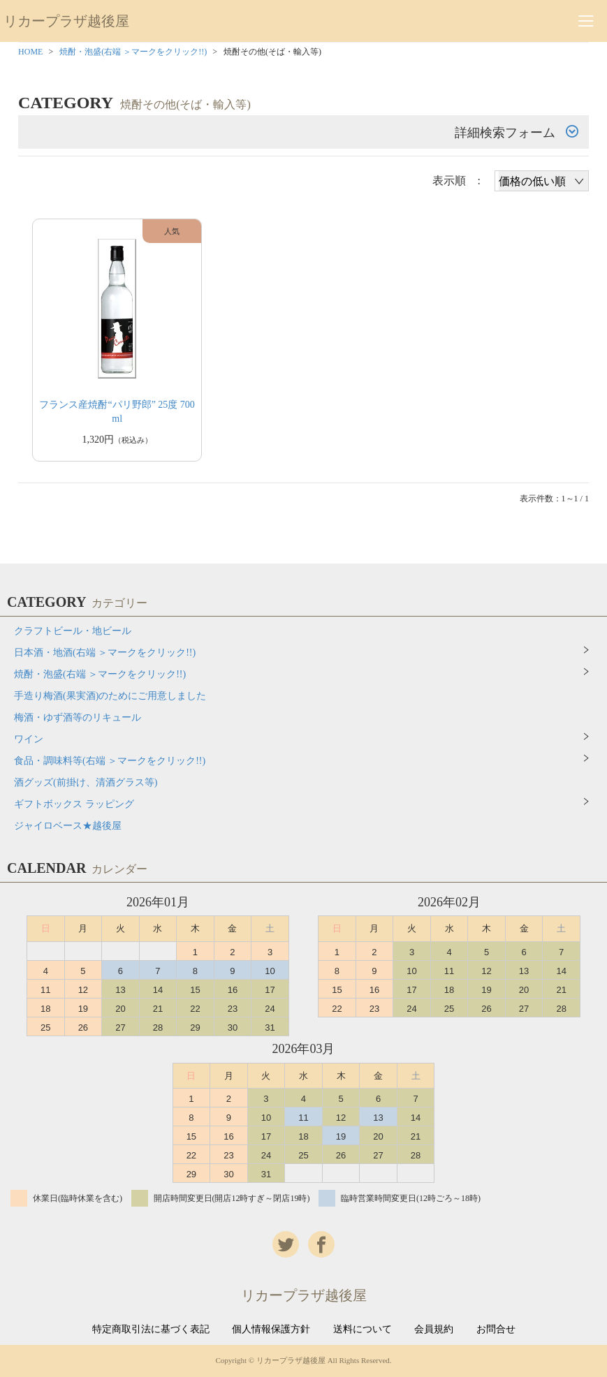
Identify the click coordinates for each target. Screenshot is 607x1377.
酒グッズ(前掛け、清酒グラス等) (85, 782)
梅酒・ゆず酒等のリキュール (77, 717)
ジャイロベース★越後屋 (68, 825)
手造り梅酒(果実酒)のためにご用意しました (110, 696)
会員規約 (433, 1329)
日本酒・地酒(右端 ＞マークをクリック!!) (105, 652)
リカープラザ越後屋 (66, 21)
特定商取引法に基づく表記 (151, 1329)
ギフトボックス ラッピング (74, 804)
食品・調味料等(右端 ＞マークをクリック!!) (109, 761)
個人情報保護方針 (271, 1329)
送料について (362, 1329)
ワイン (28, 739)
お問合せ (495, 1329)
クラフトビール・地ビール (72, 631)
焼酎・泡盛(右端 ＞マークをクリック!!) (133, 52)
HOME (30, 52)
